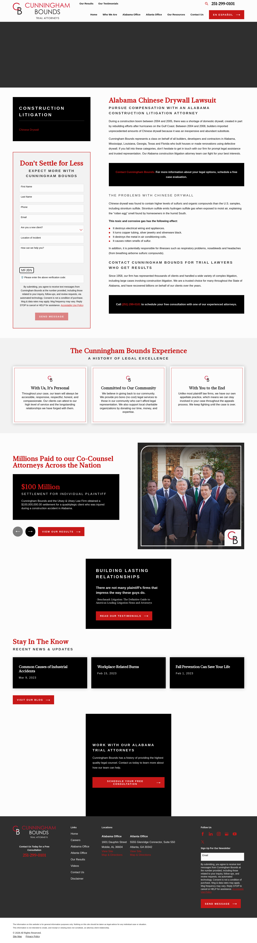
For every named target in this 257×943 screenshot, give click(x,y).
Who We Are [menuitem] (110, 14)
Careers (75, 840)
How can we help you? (32, 248)
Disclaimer (77, 878)
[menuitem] (51, 129)
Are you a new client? (32, 227)
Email (24, 217)
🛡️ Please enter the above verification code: (43, 277)
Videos (75, 865)
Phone (24, 207)
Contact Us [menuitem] (196, 14)
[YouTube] (235, 834)
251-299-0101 (223, 4)
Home (74, 833)
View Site (107, 851)
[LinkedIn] (211, 834)
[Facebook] (203, 834)
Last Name (26, 196)
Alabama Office (80, 846)
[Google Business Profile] (226, 834)
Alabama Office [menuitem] (131, 14)
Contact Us (77, 872)
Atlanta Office (79, 852)
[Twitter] (203, 842)
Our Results (86, 3)
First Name (26, 186)
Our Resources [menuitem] (176, 14)
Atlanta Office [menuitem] (154, 14)
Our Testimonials (108, 3)
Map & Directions (112, 854)
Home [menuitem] (93, 14)
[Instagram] (219, 834)
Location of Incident (31, 237)
